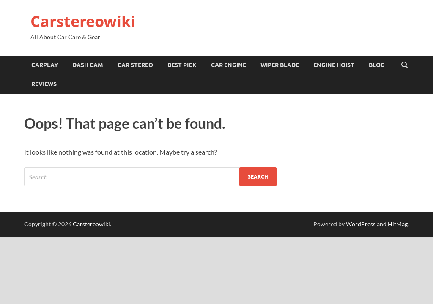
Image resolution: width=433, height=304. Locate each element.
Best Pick (182, 65)
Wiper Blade (279, 65)
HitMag (398, 224)
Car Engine (228, 65)
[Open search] (404, 65)
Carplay (44, 65)
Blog (377, 65)
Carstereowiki (82, 21)
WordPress (360, 224)
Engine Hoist (333, 65)
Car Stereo (135, 65)
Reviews (44, 84)
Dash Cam (87, 65)
